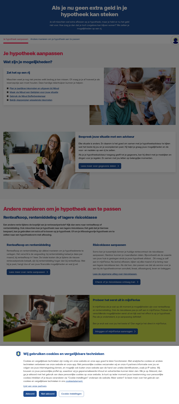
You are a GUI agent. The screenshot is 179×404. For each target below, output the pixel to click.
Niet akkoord (47, 396)
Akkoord (30, 396)
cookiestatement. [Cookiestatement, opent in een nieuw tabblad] (74, 384)
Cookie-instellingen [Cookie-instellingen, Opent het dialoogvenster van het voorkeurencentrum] (71, 396)
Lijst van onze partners (34, 389)
